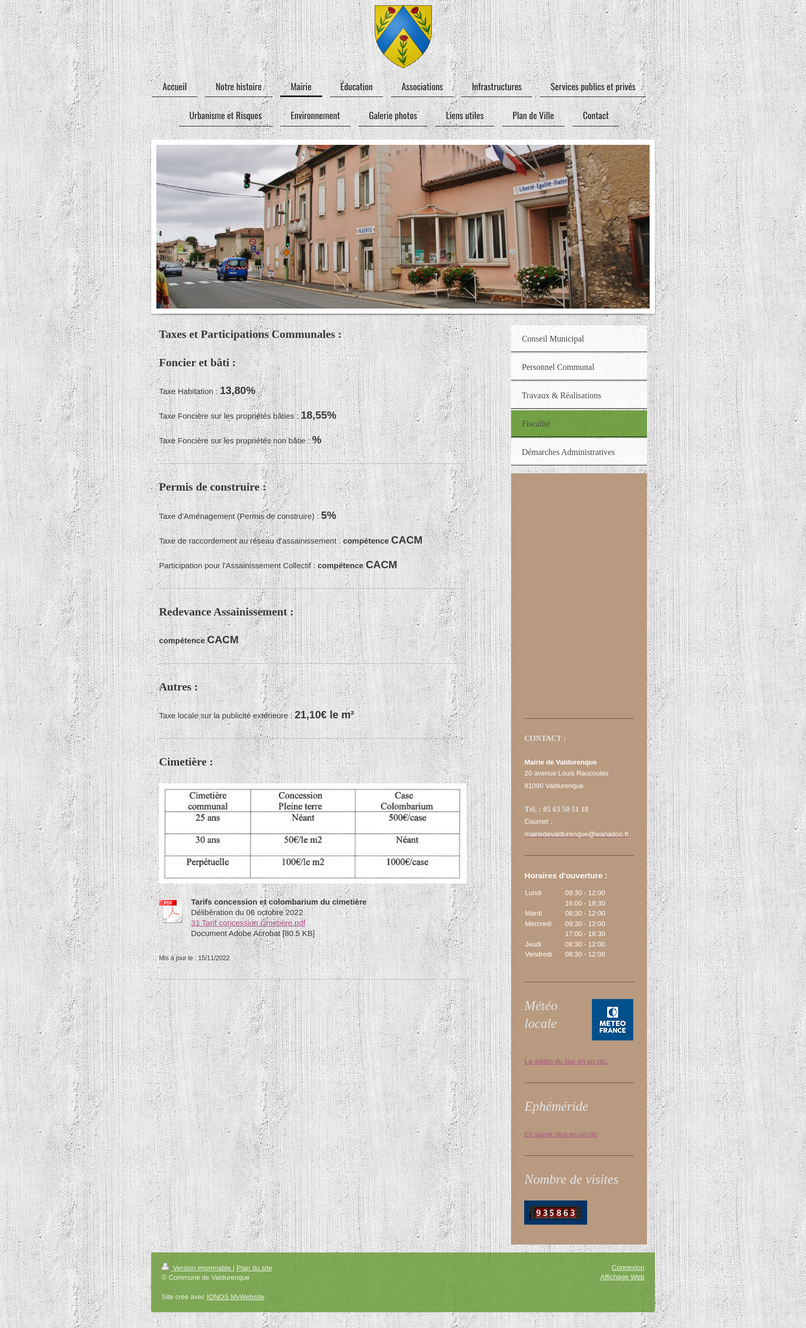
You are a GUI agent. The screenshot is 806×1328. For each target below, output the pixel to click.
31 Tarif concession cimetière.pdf (248, 922)
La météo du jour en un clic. (566, 1061)
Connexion (628, 1267)
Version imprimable (197, 1268)
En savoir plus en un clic (561, 1134)
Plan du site (254, 1268)
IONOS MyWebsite (235, 1297)
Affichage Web (622, 1277)
